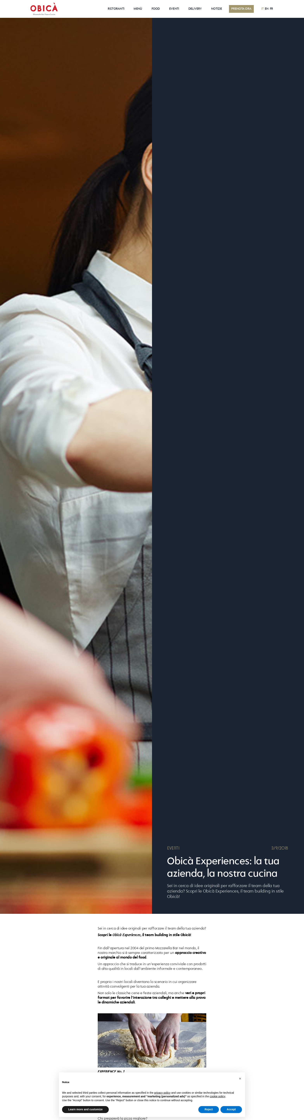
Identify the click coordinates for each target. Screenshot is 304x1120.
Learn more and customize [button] (85, 1109)
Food (156, 9)
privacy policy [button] (162, 1092)
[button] (240, 1078)
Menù (138, 9)
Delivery (195, 9)
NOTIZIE (216, 9)
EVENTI (174, 9)
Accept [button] (231, 1109)
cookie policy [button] (217, 1096)
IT (262, 9)
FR (271, 9)
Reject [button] (209, 1109)
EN (267, 9)
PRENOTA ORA (241, 9)
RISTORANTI (116, 9)
